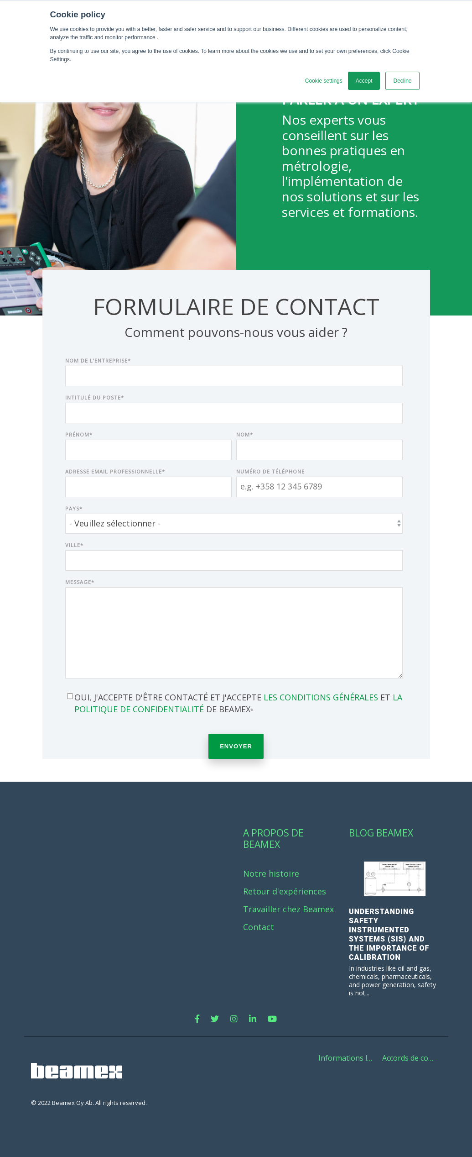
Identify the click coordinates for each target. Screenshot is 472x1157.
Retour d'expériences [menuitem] (284, 891)
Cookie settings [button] (323, 81)
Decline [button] (402, 81)
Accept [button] (364, 81)
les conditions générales (321, 697)
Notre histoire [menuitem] (271, 873)
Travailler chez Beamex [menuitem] (288, 909)
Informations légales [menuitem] (348, 1058)
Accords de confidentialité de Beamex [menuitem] (411, 1058)
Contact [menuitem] (258, 927)
